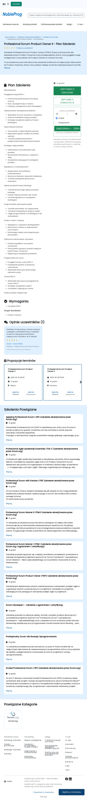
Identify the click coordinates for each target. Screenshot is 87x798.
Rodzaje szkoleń (12, 749)
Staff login (43, 797)
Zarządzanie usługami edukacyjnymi (52, 747)
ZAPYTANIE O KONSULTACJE (67, 101)
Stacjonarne (63, 122)
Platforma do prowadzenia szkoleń (52, 753)
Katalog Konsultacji (30, 757)
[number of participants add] (76, 114)
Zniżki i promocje (9, 745)
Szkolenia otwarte (11, 24)
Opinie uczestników (71, 757)
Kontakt (16, 4)
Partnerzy (70, 748)
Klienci (68, 752)
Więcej (7, 68)
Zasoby (8, 753)
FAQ (67, 766)
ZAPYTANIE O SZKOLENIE (67, 91)
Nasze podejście (32, 740)
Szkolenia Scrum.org (50, 37)
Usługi (69, 24)
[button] (80, 382)
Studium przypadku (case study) (31, 745)
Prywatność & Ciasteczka (44, 792)
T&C (67, 770)
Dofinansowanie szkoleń (51, 24)
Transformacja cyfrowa (52, 741)
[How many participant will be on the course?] (67, 114)
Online (61, 118)
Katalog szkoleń (30, 24)
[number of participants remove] (57, 114)
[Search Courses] (56, 15)
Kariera (69, 762)
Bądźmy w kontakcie (71, 792)
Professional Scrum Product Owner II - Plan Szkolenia (25, 39)
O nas (80, 24)
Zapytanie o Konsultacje (30, 751)
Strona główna (10, 37)
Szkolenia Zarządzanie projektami (29, 37)
